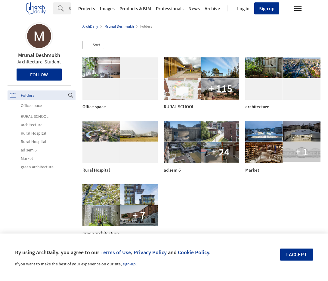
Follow (39, 75)
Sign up (266, 8)
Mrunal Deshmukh (39, 55)
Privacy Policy (150, 252)
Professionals (170, 8)
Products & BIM (135, 8)
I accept (296, 254)
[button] (93, 45)
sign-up (129, 264)
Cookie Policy (193, 252)
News (194, 8)
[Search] (70, 8)
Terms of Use (116, 252)
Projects (86, 8)
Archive (212, 8)
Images (107, 8)
